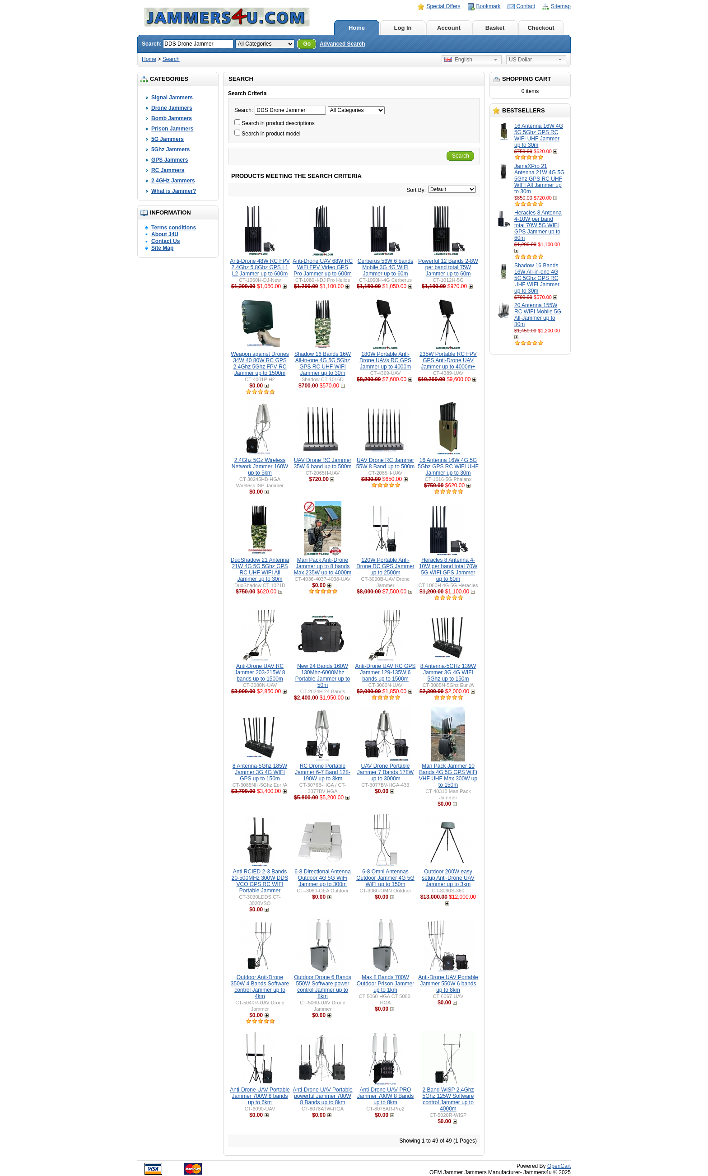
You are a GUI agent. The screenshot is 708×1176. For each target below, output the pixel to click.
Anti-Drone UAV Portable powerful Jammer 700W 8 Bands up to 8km (323, 1096)
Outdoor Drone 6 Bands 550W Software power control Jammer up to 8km (322, 986)
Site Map (162, 248)
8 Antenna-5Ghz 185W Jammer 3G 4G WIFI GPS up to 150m (260, 772)
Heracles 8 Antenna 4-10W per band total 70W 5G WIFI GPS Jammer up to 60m (538, 225)
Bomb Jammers (171, 118)
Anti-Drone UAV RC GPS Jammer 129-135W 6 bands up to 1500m (385, 672)
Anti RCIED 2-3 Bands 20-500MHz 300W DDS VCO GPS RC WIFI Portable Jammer (260, 881)
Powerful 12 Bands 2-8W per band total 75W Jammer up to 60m (448, 267)
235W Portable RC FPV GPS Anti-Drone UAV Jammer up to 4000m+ (448, 360)
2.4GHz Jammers (173, 180)
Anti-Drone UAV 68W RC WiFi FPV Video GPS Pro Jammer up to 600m (323, 267)
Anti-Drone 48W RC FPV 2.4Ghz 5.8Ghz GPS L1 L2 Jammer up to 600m (260, 267)
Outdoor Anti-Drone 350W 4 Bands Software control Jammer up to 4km (260, 986)
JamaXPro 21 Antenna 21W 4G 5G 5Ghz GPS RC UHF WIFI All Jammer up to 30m (539, 179)
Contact (526, 6)
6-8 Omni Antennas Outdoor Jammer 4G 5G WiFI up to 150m (385, 877)
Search (171, 59)
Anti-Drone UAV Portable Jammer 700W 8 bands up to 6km (260, 1096)
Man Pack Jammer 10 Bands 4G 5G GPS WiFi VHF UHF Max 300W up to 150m (448, 775)
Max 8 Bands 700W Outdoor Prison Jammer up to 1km (385, 983)
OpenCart (559, 1166)
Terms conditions (173, 227)
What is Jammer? (173, 191)
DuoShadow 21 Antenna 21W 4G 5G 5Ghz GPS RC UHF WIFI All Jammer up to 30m (260, 569)
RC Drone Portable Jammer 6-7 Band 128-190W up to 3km (322, 772)
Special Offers (443, 6)
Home (357, 27)
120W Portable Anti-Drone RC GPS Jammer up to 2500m (385, 566)
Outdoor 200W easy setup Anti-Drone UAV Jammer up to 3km (448, 877)
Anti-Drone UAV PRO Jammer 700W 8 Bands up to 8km (385, 1096)
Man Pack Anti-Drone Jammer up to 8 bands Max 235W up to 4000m (322, 566)
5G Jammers (167, 139)
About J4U (164, 234)
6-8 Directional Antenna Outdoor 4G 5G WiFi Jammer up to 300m (322, 877)
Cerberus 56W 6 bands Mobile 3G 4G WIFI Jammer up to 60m (385, 267)
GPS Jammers (169, 160)
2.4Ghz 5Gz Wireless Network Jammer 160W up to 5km (260, 466)
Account (449, 27)
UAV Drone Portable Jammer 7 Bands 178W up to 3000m (385, 772)
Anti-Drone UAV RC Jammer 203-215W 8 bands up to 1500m (259, 672)
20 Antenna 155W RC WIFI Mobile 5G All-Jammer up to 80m (537, 314)
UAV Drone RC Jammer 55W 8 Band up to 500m (385, 463)
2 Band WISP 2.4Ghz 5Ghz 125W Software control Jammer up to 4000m (448, 1099)
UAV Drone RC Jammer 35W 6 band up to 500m (322, 463)
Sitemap (561, 6)
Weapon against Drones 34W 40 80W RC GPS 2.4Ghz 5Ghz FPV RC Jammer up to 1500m (260, 363)
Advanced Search (342, 44)
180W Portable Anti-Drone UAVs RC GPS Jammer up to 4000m (385, 360)
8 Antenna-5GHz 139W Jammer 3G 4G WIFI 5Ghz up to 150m (448, 672)
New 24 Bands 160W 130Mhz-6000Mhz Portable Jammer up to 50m (322, 675)
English (458, 59)
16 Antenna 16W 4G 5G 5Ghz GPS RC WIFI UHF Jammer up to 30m (538, 135)
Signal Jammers (172, 97)
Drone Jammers (171, 108)
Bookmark (488, 6)
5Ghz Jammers (170, 149)
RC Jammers (167, 170)
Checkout (540, 27)
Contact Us (165, 241)
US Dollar (520, 59)
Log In (403, 27)
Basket (495, 27)
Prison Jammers (172, 129)
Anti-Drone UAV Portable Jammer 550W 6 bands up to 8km (448, 983)
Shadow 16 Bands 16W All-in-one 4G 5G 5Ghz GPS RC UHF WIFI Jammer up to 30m (536, 278)
